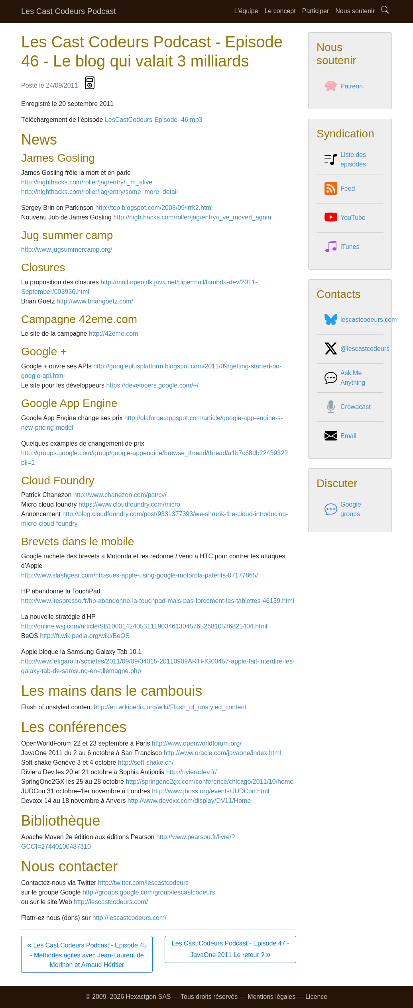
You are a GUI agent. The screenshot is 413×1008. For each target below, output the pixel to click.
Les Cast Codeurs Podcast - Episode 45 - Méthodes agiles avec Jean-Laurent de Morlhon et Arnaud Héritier (87, 954)
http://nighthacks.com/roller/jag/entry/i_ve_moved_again (192, 217)
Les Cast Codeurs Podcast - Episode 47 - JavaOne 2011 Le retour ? (230, 949)
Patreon (343, 86)
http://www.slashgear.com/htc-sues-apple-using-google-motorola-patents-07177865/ (139, 575)
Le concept (279, 11)
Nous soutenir (355, 11)
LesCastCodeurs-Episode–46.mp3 (154, 119)
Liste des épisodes (345, 159)
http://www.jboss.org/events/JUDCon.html (210, 791)
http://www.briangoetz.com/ (95, 301)
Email (340, 436)
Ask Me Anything (344, 378)
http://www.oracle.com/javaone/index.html (222, 753)
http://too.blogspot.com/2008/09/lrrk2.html (153, 207)
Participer (315, 11)
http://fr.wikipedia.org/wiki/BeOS (85, 635)
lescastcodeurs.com (360, 319)
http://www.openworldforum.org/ (197, 743)
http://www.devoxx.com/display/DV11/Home (189, 800)
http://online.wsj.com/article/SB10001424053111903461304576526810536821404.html (144, 626)
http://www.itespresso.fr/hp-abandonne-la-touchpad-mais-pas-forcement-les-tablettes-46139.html (157, 600)
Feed (339, 188)
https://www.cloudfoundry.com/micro (129, 504)
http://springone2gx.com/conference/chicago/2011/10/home (209, 781)
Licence (316, 996)
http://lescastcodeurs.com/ (111, 901)
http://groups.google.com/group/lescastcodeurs (149, 892)
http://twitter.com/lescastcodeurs (143, 882)
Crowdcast (347, 407)
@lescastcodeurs (356, 348)
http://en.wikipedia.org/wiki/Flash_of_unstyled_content (170, 707)
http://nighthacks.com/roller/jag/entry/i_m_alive (86, 182)
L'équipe (246, 11)
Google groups (342, 509)
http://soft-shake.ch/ (146, 762)
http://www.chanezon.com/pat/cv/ (120, 494)
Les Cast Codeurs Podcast (68, 11)
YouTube (345, 217)
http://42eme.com (113, 333)
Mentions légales (271, 996)
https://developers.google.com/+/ (152, 385)
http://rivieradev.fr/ (191, 772)
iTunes (341, 246)
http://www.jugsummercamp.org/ (66, 249)
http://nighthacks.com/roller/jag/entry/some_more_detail (99, 191)
